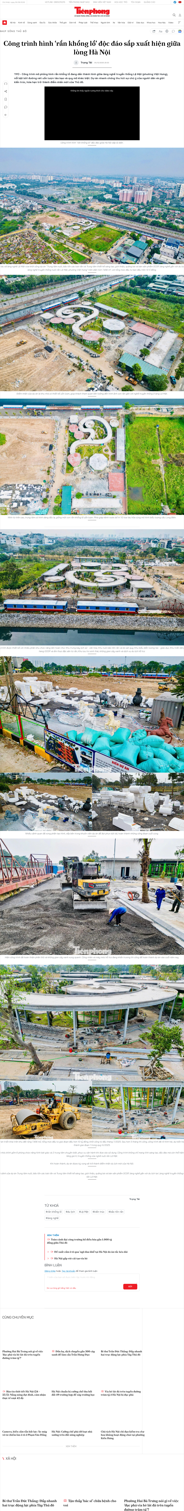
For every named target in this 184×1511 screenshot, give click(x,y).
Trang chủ (4, 22)
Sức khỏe (52, 22)
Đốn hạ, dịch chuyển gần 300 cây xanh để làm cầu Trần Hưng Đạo (73, 1353)
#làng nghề (52, 1218)
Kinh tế (21, 22)
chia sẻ (154, 31)
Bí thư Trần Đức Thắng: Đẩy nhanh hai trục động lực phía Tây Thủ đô (121, 1353)
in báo (167, 31)
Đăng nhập (50, 1271)
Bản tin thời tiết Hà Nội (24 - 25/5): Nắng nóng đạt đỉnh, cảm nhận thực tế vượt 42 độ (24, 1395)
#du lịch (70, 1211)
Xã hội (13, 22)
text (160, 31)
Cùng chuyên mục (18, 1317)
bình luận (173, 31)
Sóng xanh (32, 22)
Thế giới (63, 22)
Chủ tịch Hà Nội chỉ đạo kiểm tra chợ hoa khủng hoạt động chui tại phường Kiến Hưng (123, 1435)
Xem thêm (179, 22)
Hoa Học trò (120, 2)
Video (170, 22)
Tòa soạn (135, 2)
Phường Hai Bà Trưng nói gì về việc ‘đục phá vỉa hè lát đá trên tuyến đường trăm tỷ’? (22, 1355)
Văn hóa (121, 22)
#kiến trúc (98, 1211)
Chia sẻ (5, 91)
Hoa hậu (162, 22)
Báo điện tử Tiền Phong (92, 12)
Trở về (5, 115)
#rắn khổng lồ (54, 1211)
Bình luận (5, 107)
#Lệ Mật (83, 1211)
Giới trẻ (72, 22)
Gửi (130, 1286)
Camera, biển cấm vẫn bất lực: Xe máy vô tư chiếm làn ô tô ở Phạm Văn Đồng (24, 1433)
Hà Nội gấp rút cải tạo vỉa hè (69, 1258)
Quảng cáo (149, 2)
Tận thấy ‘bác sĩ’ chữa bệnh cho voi (89, 1503)
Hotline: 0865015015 (55, 2)
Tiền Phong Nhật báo (79, 2)
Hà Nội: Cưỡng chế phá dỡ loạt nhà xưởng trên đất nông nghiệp (72, 1433)
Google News (180, 31)
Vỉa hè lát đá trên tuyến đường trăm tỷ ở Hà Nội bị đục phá (121, 1393)
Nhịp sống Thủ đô (13, 31)
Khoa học (151, 22)
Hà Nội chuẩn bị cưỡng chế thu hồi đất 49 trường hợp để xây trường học (73, 1393)
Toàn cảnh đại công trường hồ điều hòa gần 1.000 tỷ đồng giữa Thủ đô (79, 1241)
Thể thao (94, 22)
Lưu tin (5, 99)
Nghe (5, 83)
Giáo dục (140, 22)
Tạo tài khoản (68, 1271)
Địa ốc (42, 22)
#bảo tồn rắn (116, 1211)
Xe (114, 22)
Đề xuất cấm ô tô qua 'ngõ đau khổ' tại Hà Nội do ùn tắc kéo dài (89, 1251)
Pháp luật (83, 22)
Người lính (105, 22)
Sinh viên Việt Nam (102, 2)
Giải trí (130, 22)
